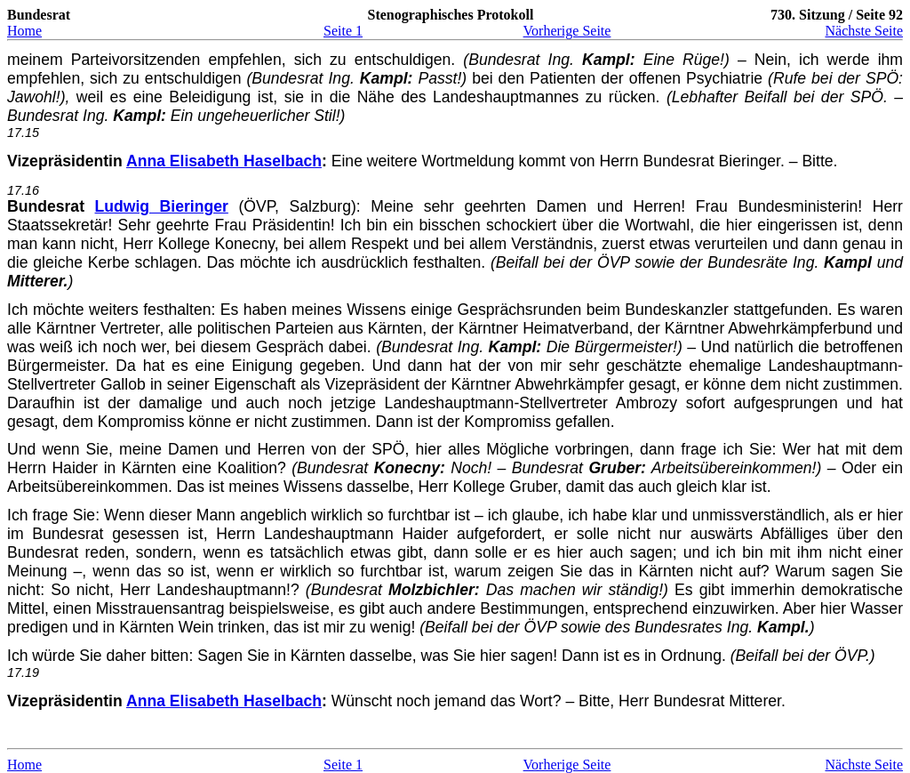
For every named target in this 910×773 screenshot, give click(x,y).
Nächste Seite (864, 30)
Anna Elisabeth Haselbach (224, 161)
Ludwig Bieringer (161, 206)
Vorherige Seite (567, 30)
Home (24, 30)
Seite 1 (343, 30)
